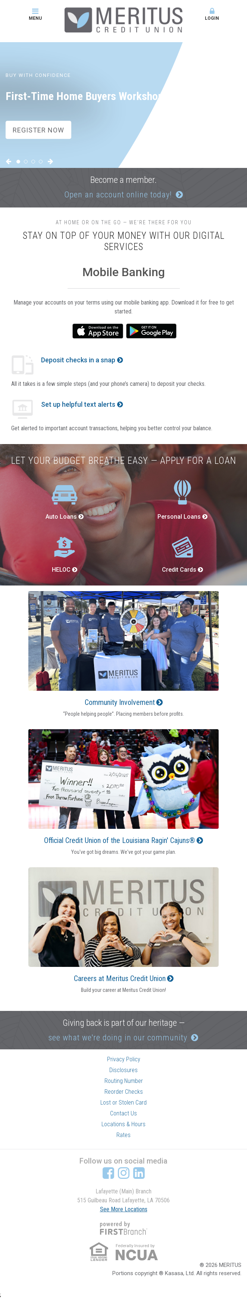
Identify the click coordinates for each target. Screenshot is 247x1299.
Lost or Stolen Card (123, 1102)
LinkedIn (139, 1173)
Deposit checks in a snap (78, 360)
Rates (123, 1135)
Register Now (38, 130)
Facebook (108, 1173)
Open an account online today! (118, 194)
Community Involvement (120, 702)
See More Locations (123, 1209)
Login (212, 14)
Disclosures (123, 1070)
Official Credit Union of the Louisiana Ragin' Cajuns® (119, 840)
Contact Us (123, 1113)
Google (151, 331)
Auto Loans (61, 516)
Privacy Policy (123, 1059)
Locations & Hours (123, 1124)
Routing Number (123, 1080)
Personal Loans (179, 516)
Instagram (123, 1173)
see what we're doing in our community (118, 1037)
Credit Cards (179, 569)
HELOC (61, 569)
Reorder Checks (123, 1091)
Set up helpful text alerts (78, 404)
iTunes (97, 331)
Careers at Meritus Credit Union (120, 978)
